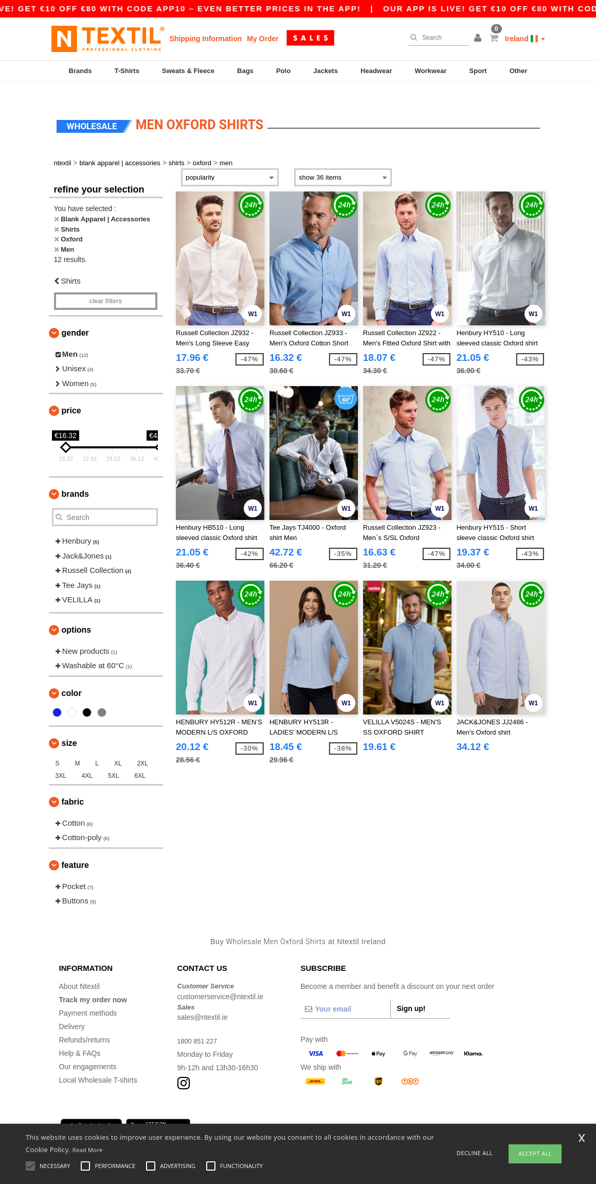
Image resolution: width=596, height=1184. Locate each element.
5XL (113, 760)
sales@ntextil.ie (202, 1002)
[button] (479, 38)
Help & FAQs (80, 1038)
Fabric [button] (73, 786)
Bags (245, 71)
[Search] (436, 37)
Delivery (72, 1011)
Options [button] (77, 614)
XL (118, 748)
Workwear (431, 71)
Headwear (376, 71)
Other (519, 71)
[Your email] (345, 994)
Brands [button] (75, 479)
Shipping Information (206, 38)
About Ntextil (79, 971)
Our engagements (88, 1052)
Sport (478, 71)
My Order (262, 38)
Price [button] (71, 395)
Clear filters (105, 285)
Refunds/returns (85, 1025)
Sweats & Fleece (188, 71)
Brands (80, 71)
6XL (139, 760)
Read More (88, 1150)
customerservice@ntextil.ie (220, 981)
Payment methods (88, 998)
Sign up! (411, 993)
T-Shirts (127, 71)
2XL (142, 748)
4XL (87, 760)
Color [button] (72, 677)
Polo (283, 71)
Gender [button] (75, 317)
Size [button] (69, 727)
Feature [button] (75, 849)
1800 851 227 (199, 1026)
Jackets (325, 71)
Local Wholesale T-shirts (98, 1065)
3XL (61, 760)
